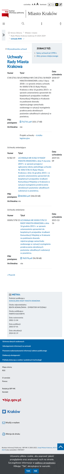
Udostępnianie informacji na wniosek (16, 346)
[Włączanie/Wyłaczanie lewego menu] (3, 35)
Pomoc (5, 381)
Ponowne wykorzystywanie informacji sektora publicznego (24, 351)
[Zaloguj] (61, 24)
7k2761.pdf (26, 122)
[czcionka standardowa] (32, 4)
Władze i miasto (31, 33)
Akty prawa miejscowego (47, 56)
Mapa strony (7, 367)
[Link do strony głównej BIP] (32, 13)
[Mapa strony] (42, 24)
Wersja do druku (11, 434)
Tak (28, 471)
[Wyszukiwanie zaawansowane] (23, 23)
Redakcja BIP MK (8, 389)
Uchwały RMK (16, 39)
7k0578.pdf (26, 258)
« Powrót (11, 275)
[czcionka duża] (37, 4)
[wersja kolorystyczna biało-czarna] (53, 4)
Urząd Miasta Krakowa (45, 447)
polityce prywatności (45, 463)
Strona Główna (16, 33)
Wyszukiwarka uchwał (17, 49)
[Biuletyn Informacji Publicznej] (32, 401)
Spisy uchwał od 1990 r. (46, 53)
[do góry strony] (60, 446)
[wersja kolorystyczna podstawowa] (49, 4)
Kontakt (5, 392)
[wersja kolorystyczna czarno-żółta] (56, 4)
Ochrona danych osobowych (13, 341)
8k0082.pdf (24, 196)
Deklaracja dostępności (11, 355)
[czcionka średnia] (35, 4)
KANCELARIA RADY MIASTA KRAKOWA (24, 301)
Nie (35, 471)
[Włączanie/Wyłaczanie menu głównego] (4, 24)
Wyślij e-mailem (11, 422)
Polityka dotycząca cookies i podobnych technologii (22, 360)
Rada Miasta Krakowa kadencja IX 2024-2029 (28, 36)
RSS (3, 370)
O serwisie (6, 378)
